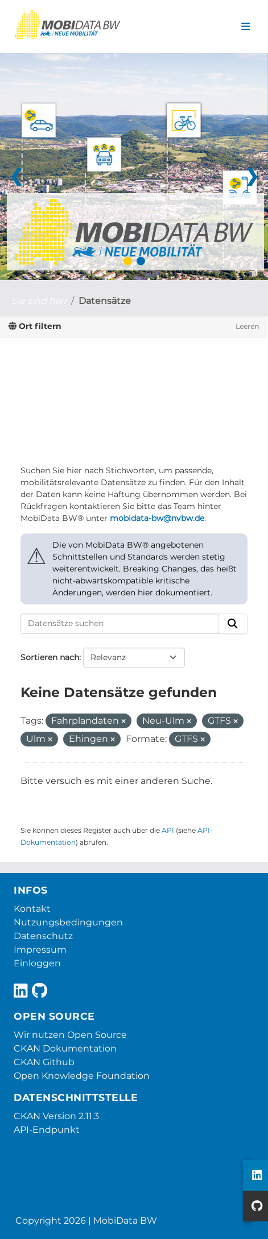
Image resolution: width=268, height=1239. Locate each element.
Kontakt (32, 908)
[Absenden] (233, 624)
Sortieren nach (49, 657)
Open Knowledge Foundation (82, 1075)
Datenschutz (43, 936)
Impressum (40, 949)
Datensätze (105, 300)
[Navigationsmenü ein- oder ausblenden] (245, 26)
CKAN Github (44, 1062)
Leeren (247, 326)
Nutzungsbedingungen (68, 922)
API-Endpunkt (47, 1129)
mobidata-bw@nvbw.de (157, 518)
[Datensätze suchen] (119, 624)
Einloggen (37, 963)
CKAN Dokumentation (65, 1048)
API (168, 830)
